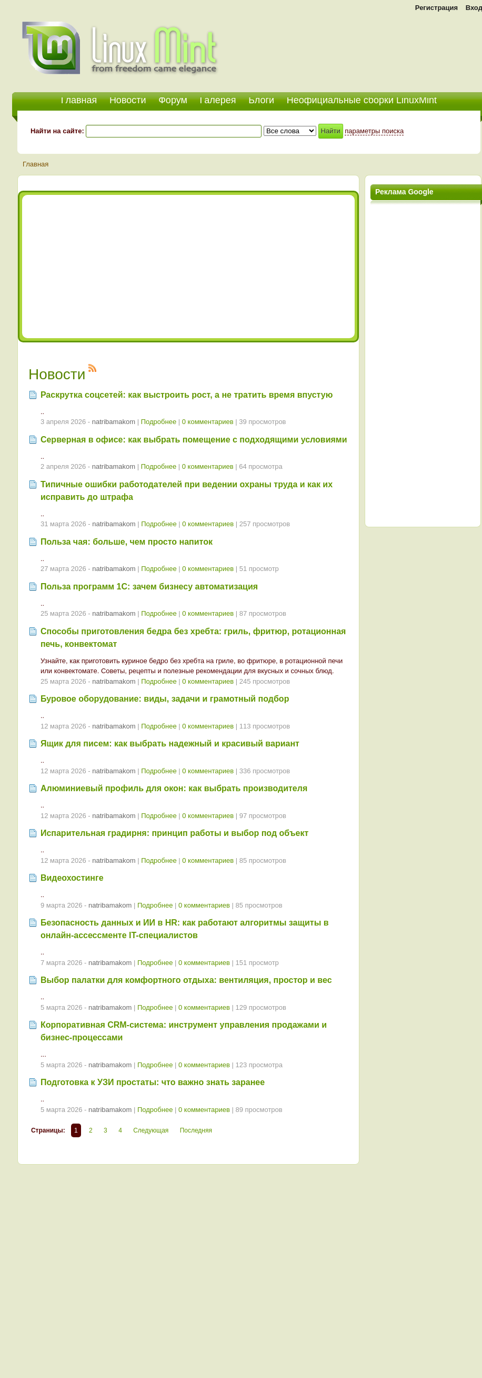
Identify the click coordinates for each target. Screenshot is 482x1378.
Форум (172, 100)
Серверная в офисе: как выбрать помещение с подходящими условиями (194, 439)
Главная (35, 164)
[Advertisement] (137, 266)
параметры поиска (374, 131)
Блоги (261, 100)
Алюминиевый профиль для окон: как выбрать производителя (174, 788)
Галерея (218, 100)
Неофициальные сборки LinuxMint (362, 100)
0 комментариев (208, 422)
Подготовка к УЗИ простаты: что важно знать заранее (153, 1082)
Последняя (196, 1130)
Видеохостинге (72, 877)
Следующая (150, 1130)
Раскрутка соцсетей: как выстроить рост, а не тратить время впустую (187, 394)
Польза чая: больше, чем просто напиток (127, 541)
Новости (127, 100)
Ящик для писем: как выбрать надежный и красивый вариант (170, 743)
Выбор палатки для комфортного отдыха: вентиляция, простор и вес (186, 980)
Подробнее (158, 422)
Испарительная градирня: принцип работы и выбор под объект (174, 833)
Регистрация (436, 8)
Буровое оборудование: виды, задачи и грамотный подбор (165, 698)
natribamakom (113, 422)
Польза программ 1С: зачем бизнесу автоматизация (149, 586)
